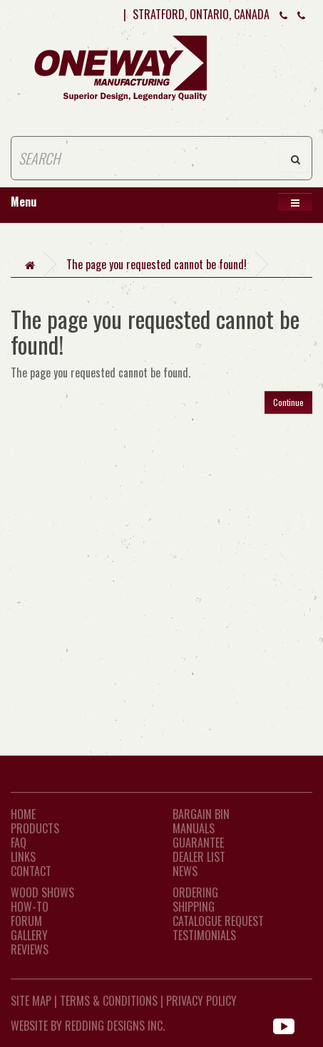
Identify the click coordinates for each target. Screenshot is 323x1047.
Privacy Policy (201, 1000)
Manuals (194, 828)
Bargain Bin (201, 814)
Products (35, 828)
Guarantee (198, 842)
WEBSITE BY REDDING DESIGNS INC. (88, 1026)
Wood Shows (42, 892)
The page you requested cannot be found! (156, 264)
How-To (29, 906)
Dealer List (199, 856)
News (185, 871)
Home (23, 814)
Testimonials (204, 935)
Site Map (31, 1000)
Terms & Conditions (109, 1000)
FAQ (18, 842)
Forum (26, 920)
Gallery (29, 935)
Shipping (194, 906)
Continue (288, 402)
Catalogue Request (218, 920)
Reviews (29, 949)
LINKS (23, 856)
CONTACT (31, 871)
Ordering (195, 892)
